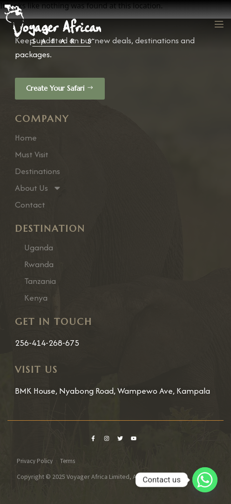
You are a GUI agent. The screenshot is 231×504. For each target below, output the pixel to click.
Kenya (36, 297)
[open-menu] (218, 25)
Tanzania (40, 281)
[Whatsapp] (204, 479)
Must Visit (31, 154)
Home (26, 137)
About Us (38, 188)
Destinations (37, 171)
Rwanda (39, 264)
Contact (30, 204)
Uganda (38, 247)
